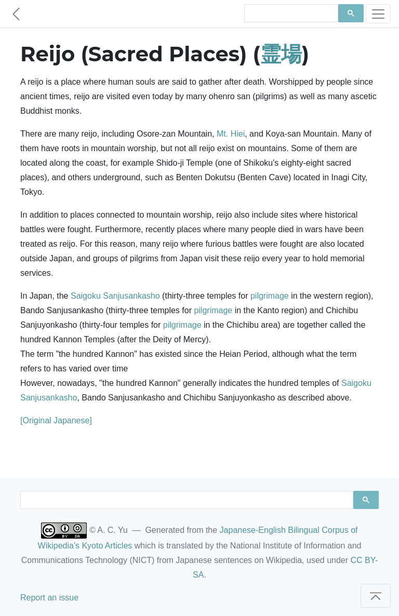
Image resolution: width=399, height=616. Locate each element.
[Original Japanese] (56, 420)
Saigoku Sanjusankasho (115, 295)
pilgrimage (269, 295)
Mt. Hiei (231, 133)
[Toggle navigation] (378, 13)
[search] (290, 13)
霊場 (281, 53)
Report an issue (49, 597)
